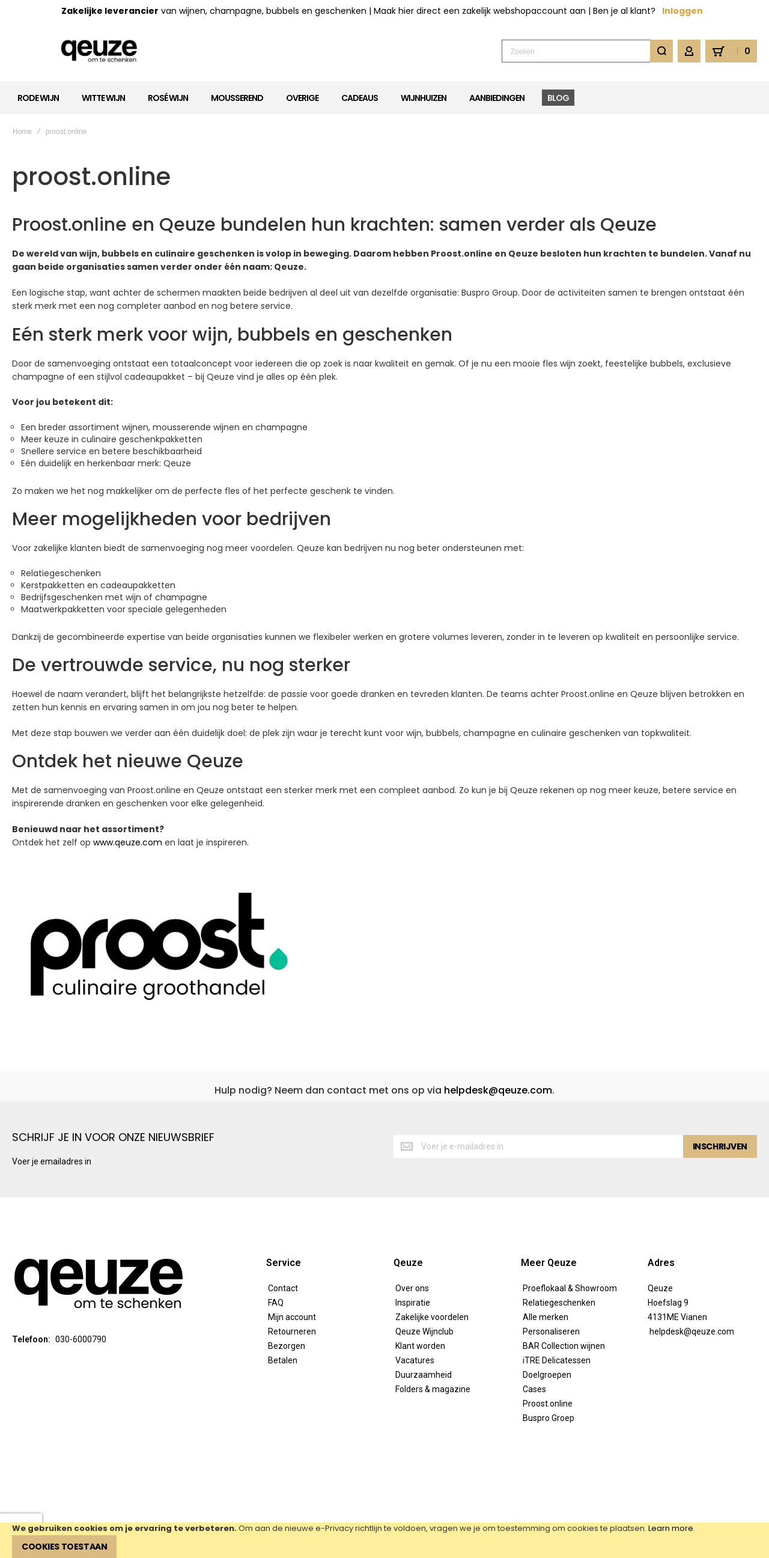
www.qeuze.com (127, 842)
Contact (283, 1288)
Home (22, 131)
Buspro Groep (548, 1418)
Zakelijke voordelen (432, 1317)
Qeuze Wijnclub (424, 1331)
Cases (534, 1389)
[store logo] (99, 51)
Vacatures (414, 1360)
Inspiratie (412, 1302)
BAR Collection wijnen (564, 1346)
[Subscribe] (720, 1146)
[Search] (661, 51)
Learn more (670, 1528)
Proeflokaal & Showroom (570, 1288)
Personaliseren (551, 1331)
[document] (384, 1540)
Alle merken (545, 1317)
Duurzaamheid (423, 1375)
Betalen (282, 1360)
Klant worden (420, 1346)
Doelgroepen (547, 1375)
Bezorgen (286, 1346)
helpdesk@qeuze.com (498, 1090)
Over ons (412, 1288)
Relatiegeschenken (559, 1302)
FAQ (276, 1302)
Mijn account (292, 1317)
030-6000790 (80, 1339)
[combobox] (587, 51)
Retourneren (292, 1331)
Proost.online (548, 1403)
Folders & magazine (432, 1389)
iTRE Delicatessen (557, 1360)
